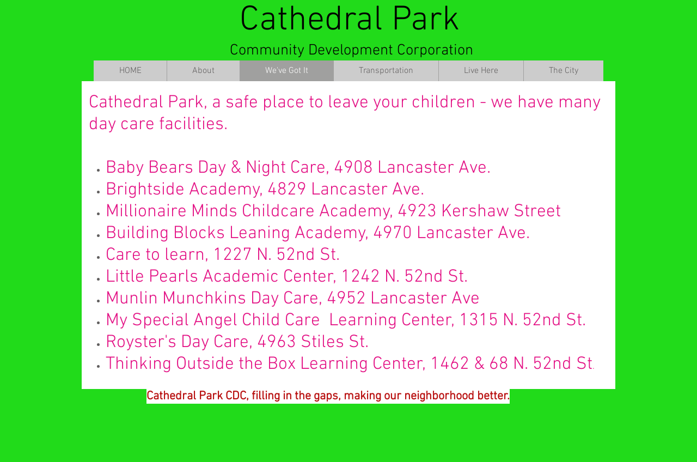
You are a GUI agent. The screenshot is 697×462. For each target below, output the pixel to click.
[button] (203, 70)
